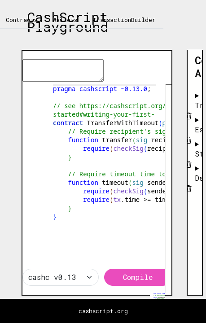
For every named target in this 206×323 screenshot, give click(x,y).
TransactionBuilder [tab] (124, 20)
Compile (138, 277)
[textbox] (96, 55)
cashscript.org (103, 311)
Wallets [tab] (65, 20)
